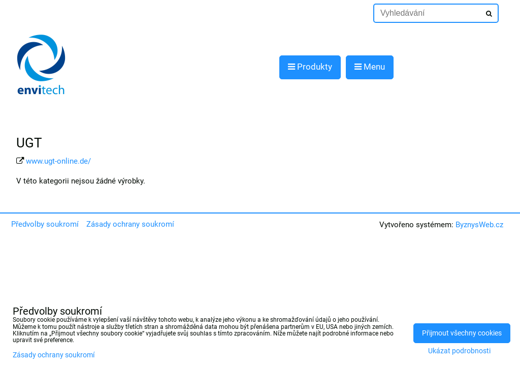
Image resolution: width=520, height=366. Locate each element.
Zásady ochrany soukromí (130, 224)
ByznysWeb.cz (479, 224)
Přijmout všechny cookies (462, 333)
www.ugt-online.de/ (58, 161)
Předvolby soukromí (45, 224)
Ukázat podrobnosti (459, 351)
